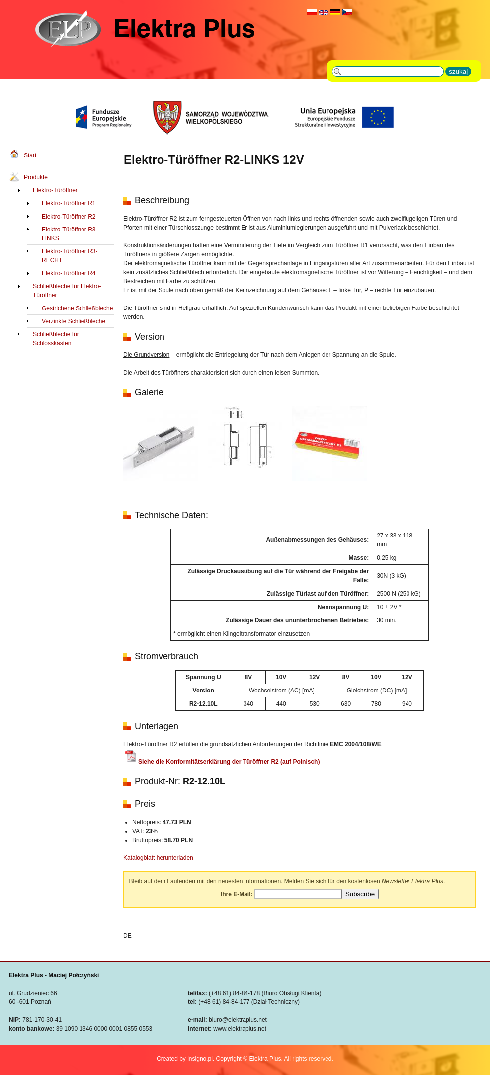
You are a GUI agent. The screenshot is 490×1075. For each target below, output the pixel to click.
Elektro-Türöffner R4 (69, 273)
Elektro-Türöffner (55, 190)
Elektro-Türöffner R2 (69, 216)
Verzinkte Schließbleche (73, 321)
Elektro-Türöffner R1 (69, 203)
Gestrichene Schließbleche (77, 308)
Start (30, 155)
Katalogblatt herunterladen (158, 857)
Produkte (36, 177)
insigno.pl (200, 1058)
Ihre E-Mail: (237, 894)
